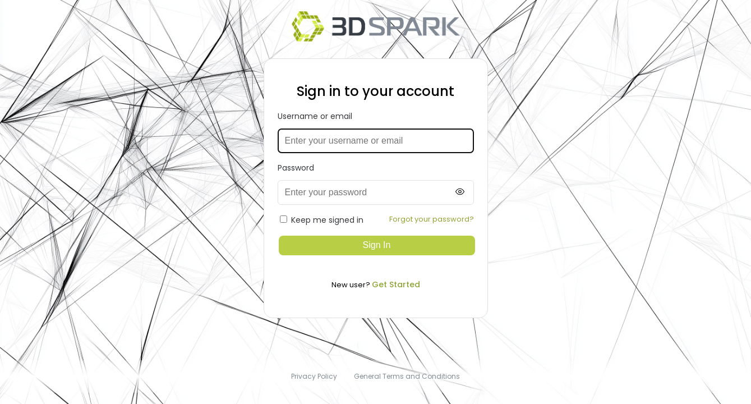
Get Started (396, 284)
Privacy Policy (314, 376)
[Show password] (459, 192)
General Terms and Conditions (407, 376)
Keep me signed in (321, 220)
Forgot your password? (431, 219)
